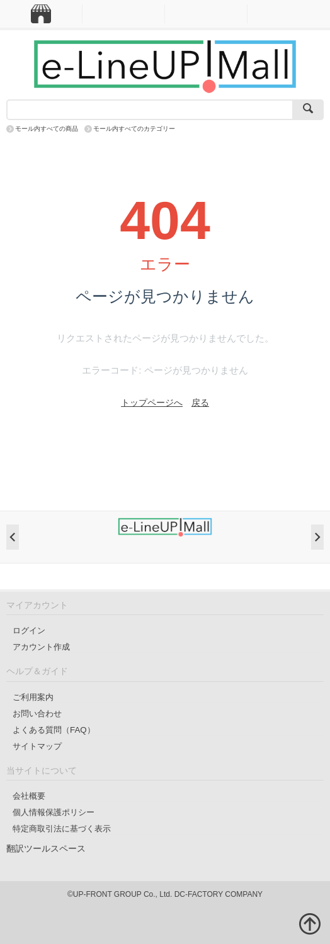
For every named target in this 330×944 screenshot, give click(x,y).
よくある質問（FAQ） (54, 730)
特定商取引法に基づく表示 (62, 828)
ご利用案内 (33, 697)
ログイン (29, 630)
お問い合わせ (37, 713)
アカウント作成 (41, 647)
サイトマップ (37, 746)
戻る (200, 402)
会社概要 (29, 796)
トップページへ (152, 402)
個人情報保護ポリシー (53, 812)
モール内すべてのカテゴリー (134, 128)
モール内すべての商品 (46, 128)
